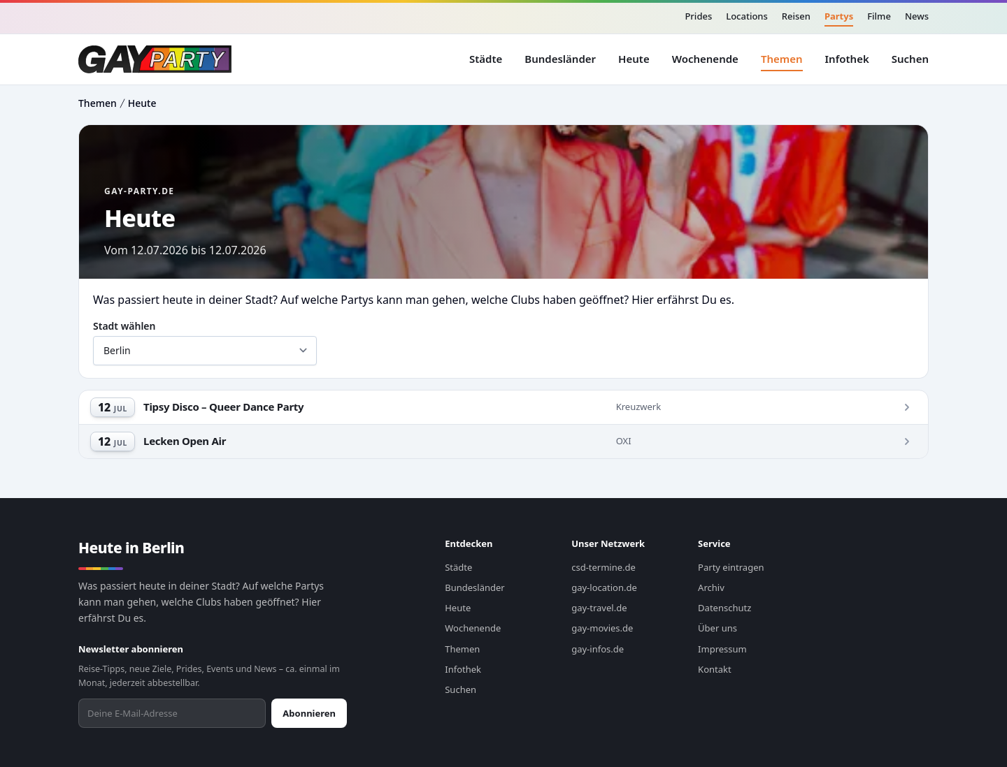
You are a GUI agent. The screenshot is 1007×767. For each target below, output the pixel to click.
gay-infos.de (597, 649)
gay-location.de (604, 587)
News (917, 16)
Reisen (796, 16)
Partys (838, 16)
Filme (879, 16)
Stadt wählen (124, 326)
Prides (698, 16)
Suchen (910, 59)
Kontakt (714, 669)
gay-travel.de (599, 607)
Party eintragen (731, 567)
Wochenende (705, 59)
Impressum (722, 649)
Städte (485, 59)
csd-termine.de (603, 567)
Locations (747, 16)
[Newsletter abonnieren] (172, 713)
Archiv (711, 587)
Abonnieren (309, 713)
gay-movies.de (602, 628)
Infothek (847, 59)
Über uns (717, 628)
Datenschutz (724, 607)
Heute (634, 59)
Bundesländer (560, 59)
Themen (782, 59)
